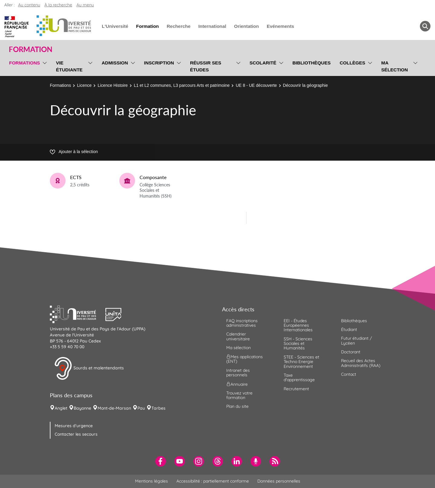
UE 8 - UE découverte (256, 85)
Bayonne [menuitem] (82, 408)
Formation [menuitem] (147, 26)
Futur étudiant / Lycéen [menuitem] (356, 341)
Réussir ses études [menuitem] (205, 66)
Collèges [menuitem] (352, 62)
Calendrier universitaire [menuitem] (238, 336)
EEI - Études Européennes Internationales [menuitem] (298, 325)
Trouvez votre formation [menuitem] (239, 395)
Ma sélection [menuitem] (394, 66)
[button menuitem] (425, 26)
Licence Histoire (113, 85)
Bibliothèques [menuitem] (311, 62)
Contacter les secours (76, 434)
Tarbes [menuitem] (158, 408)
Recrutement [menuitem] (296, 388)
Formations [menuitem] (24, 62)
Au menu (85, 5)
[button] (77, 313)
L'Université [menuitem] (115, 26)
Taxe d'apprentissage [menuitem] (299, 377)
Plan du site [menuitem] (237, 406)
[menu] (43, 65)
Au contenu (29, 5)
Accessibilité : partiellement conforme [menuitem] (212, 481)
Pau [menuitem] (141, 408)
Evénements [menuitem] (280, 26)
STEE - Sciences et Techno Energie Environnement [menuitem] (301, 361)
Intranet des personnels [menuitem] (238, 373)
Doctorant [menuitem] (350, 352)
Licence (84, 85)
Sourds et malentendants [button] (89, 368)
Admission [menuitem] (115, 62)
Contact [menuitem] (348, 374)
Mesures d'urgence (74, 425)
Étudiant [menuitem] (349, 329)
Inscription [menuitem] (159, 62)
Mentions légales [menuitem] (151, 481)
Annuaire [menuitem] (237, 384)
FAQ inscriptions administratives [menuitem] (242, 323)
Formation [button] (30, 49)
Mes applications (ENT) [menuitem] (244, 359)
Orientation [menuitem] (246, 26)
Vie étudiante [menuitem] (69, 66)
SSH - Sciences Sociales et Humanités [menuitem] (298, 343)
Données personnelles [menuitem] (278, 481)
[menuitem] (160, 461)
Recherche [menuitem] (179, 26)
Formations (60, 85)
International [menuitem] (212, 26)
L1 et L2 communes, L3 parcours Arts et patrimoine (182, 85)
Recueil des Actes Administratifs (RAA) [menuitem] (360, 363)
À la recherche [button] (58, 5)
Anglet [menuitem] (61, 408)
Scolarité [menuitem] (263, 62)
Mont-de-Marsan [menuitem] (114, 408)
